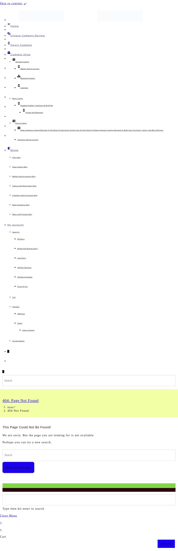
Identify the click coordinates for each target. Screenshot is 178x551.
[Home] (10, 407)
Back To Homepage (18, 467)
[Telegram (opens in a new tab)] (8, 126)
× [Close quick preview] (1, 522)
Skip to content (13, 3)
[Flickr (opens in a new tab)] (8, 107)
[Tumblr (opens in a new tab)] (8, 97)
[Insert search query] (89, 380)
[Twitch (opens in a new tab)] (8, 136)
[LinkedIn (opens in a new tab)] (8, 87)
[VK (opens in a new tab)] (8, 68)
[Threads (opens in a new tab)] (8, 49)
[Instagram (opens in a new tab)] (8, 78)
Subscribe (166, 543)
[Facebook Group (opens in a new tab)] (8, 39)
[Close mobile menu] (8, 515)
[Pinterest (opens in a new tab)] (8, 58)
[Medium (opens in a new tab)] (8, 116)
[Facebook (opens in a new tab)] (8, 30)
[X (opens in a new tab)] (8, 20)
